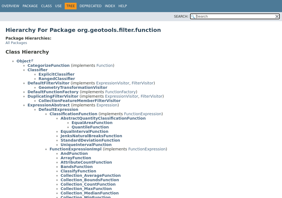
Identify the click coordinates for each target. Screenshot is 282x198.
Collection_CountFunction (88, 184)
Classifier (38, 70)
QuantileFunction (90, 127)
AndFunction (74, 153)
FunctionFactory (120, 92)
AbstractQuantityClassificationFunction (103, 118)
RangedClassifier (57, 78)
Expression (106, 105)
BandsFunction (77, 166)
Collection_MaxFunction (86, 188)
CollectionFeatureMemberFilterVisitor (80, 100)
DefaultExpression (58, 109)
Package (30, 6)
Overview (10, 6)
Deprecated (91, 6)
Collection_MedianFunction (90, 193)
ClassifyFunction (78, 171)
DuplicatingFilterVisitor (53, 96)
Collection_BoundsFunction (90, 180)
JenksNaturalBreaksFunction (91, 136)
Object (24, 61)
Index (110, 6)
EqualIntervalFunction (85, 131)
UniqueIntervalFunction (86, 144)
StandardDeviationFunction (90, 140)
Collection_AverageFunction (91, 175)
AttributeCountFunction (86, 162)
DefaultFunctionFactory (53, 92)
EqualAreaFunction (92, 122)
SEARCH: (181, 16)
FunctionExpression (143, 114)
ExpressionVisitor (112, 83)
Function (104, 65)
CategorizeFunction (49, 65)
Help (122, 6)
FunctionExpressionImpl (76, 149)
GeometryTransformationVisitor (73, 87)
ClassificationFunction (73, 114)
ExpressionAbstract (49, 105)
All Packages (16, 43)
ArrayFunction (76, 158)
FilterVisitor (142, 83)
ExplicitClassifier (57, 74)
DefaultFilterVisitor (48, 83)
